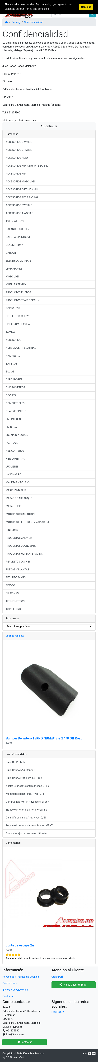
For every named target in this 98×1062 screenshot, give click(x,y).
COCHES (11, 395)
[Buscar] (70, 14)
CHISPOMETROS (15, 387)
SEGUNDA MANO (16, 577)
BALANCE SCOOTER (17, 229)
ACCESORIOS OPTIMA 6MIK (22, 189)
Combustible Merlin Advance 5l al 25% (27, 801)
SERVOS (10, 585)
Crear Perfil (57, 976)
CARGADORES (14, 379)
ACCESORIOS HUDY (17, 157)
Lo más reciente (15, 635)
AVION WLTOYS (14, 221)
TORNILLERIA (13, 609)
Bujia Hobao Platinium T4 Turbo (24, 778)
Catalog (16, 22)
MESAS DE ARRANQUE (19, 498)
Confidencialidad (33, 22)
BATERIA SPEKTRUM (18, 237)
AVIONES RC (13, 355)
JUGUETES (12, 466)
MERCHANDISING (16, 490)
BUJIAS (10, 371)
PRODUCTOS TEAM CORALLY (22, 300)
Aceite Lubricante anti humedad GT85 (27, 785)
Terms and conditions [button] (37, 8)
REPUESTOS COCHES (18, 561)
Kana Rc (28, 1053)
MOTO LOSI (12, 276)
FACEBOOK (57, 1012)
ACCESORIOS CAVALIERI (20, 141)
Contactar (8, 996)
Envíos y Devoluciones (15, 989)
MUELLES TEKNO (16, 284)
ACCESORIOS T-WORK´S (19, 213)
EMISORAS (12, 427)
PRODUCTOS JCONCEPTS (21, 545)
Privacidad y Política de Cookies (20, 976)
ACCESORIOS (13, 339)
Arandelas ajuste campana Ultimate (26, 833)
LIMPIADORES (14, 268)
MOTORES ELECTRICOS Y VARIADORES (28, 522)
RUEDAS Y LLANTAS (17, 569)
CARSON (11, 252)
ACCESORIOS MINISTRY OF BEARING (27, 165)
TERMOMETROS (15, 601)
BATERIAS (11, 363)
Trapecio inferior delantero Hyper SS (26, 809)
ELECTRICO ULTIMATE (18, 260)
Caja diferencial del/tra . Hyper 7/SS (26, 817)
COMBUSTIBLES (15, 403)
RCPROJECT (13, 308)
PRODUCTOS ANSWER (19, 537)
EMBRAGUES (13, 419)
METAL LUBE (13, 506)
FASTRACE (12, 442)
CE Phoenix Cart (15, 1057)
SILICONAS (12, 593)
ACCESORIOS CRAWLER (19, 149)
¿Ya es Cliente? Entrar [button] (73, 984)
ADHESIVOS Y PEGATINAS (21, 347)
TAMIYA (10, 332)
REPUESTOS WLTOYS (18, 316)
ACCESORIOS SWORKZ (19, 205)
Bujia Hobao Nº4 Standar (20, 770)
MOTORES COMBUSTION (20, 514)
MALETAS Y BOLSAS (18, 482)
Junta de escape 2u (20, 945)
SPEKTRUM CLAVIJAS (18, 324)
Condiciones (9, 983)
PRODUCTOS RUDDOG (18, 292)
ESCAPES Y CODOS (17, 434)
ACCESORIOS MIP (16, 173)
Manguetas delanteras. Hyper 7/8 (25, 793)
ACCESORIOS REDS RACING (22, 197)
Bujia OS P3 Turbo (16, 762)
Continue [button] (86, 7)
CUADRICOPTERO (16, 411)
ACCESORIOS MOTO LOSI (20, 181)
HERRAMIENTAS (15, 458)
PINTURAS (12, 529)
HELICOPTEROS (15, 450)
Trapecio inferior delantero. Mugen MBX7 (29, 825)
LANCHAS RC (13, 474)
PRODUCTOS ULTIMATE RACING (24, 553)
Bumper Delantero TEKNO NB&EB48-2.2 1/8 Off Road (44, 738)
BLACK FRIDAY (14, 244)
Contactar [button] (24, 1042)
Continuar (49, 126)
